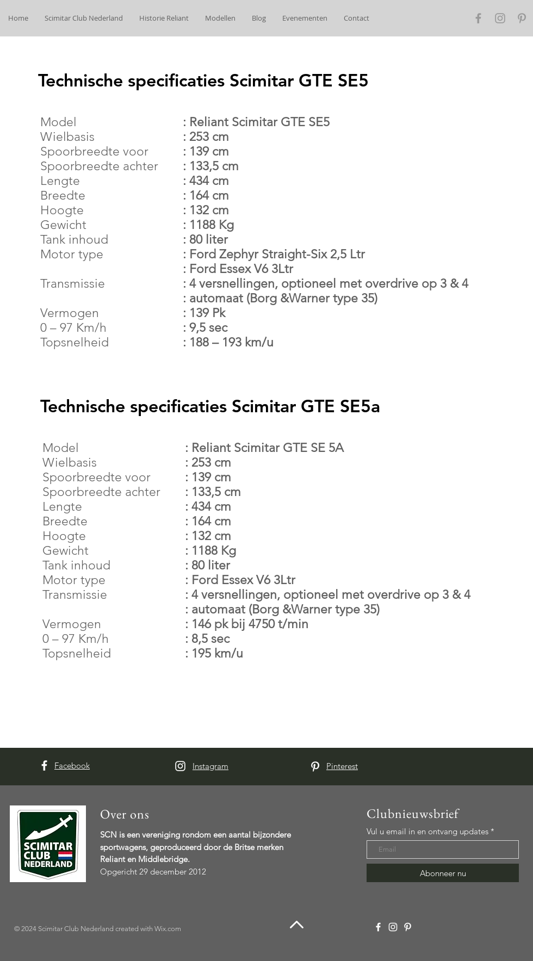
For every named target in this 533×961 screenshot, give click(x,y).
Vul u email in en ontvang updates (427, 831)
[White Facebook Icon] (44, 765)
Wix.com (167, 929)
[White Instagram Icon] (180, 766)
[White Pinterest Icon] (315, 766)
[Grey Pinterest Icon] (522, 18)
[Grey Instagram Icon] (500, 18)
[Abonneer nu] (443, 873)
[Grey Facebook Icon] (478, 18)
